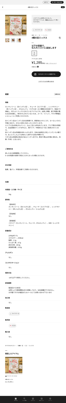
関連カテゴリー (49, 20)
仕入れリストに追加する (45, 74)
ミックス (44, 35)
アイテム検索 (24, 399)
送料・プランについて (51, 63)
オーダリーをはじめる (57, 2)
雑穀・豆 (34, 35)
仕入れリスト (33, 399)
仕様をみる (57, 94)
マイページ (50, 399)
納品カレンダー (41, 399)
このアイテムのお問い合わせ (46, 81)
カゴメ (48, 30)
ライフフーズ (37, 30)
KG (34, 53)
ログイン (46, 2)
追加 (63, 7)
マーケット (16, 399)
